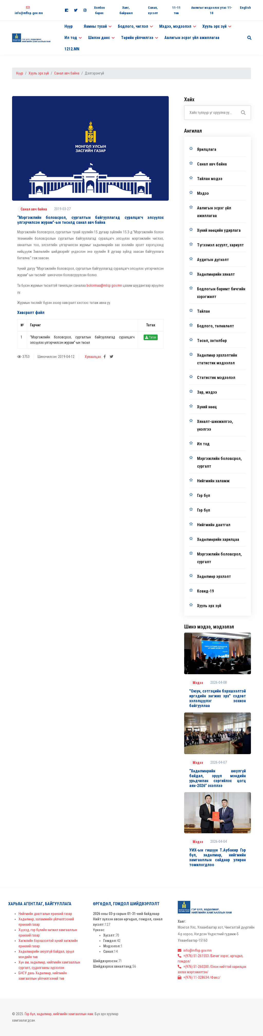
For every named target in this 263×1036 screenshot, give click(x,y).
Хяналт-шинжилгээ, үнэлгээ (215, 425)
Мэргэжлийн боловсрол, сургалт (219, 462)
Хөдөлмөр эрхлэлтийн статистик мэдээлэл (217, 359)
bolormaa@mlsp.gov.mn (104, 285)
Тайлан (203, 311)
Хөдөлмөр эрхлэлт (214, 576)
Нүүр (68, 26)
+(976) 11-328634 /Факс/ (199, 977)
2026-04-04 (218, 841)
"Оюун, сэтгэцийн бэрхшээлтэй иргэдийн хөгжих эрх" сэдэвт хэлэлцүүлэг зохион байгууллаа (217, 698)
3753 (23, 357)
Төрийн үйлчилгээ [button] (137, 37)
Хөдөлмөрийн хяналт (216, 274)
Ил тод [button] (70, 37)
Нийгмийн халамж (213, 480)
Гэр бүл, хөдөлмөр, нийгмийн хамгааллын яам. (59, 1014)
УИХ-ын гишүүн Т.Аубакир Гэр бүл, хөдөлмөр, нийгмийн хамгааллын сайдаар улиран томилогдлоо (217, 857)
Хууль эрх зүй (39, 73)
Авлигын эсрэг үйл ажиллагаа (191, 37)
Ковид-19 (205, 591)
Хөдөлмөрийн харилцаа (218, 539)
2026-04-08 (218, 682)
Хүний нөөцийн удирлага (219, 230)
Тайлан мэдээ (209, 178)
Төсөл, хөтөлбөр (212, 340)
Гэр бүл (203, 495)
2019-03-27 (62, 209)
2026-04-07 (218, 762)
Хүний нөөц (207, 406)
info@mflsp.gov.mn (195, 950)
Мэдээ (203, 193)
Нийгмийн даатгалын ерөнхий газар (45, 914)
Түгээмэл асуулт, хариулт (220, 245)
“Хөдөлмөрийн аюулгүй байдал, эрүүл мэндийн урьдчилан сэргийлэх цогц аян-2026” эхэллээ (217, 778)
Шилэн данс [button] (99, 37)
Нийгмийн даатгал (213, 524)
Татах (150, 337)
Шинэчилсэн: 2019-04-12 (55, 357)
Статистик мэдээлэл (216, 377)
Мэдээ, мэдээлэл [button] (175, 26)
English (245, 8)
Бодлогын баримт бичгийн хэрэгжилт (221, 292)
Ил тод (203, 443)
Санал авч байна (66, 73)
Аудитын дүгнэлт (213, 259)
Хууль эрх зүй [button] (214, 26)
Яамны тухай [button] (95, 26)
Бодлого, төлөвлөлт (215, 325)
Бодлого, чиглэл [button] (133, 26)
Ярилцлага (206, 149)
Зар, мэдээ (207, 392)
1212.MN (71, 49)
